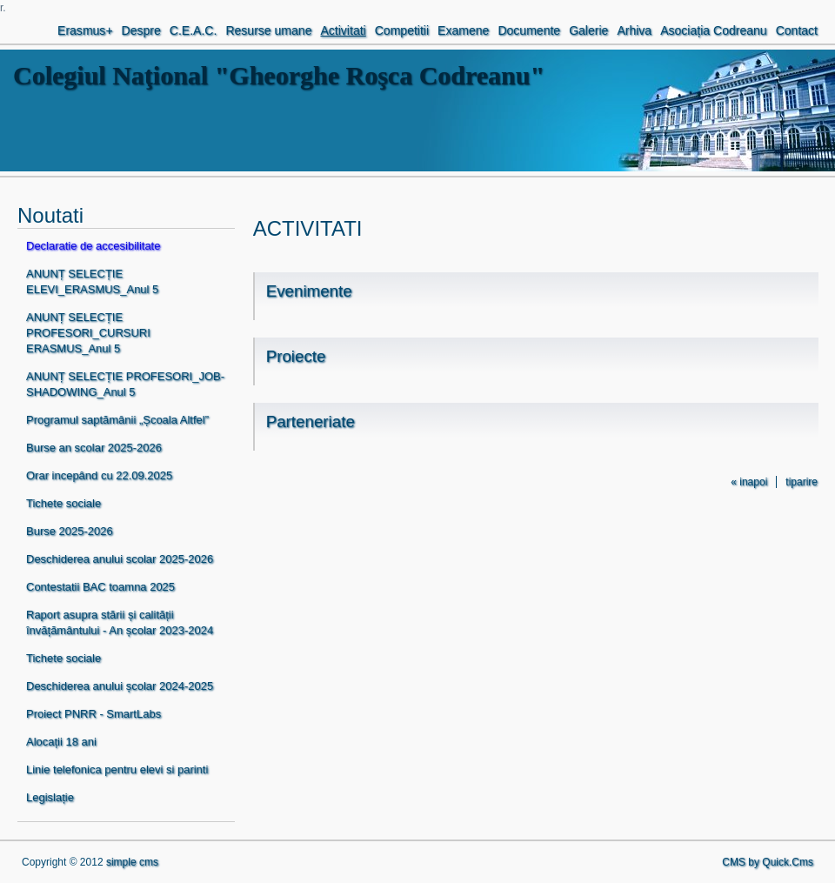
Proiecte (296, 356)
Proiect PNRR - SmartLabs (93, 713)
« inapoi (749, 482)
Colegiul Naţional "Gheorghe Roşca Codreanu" (278, 75)
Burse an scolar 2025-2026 (94, 447)
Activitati (342, 30)
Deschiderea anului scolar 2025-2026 (119, 558)
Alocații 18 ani (61, 741)
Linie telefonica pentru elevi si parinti (117, 769)
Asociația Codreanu (713, 30)
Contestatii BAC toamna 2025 (100, 586)
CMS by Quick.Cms (767, 862)
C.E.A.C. (193, 30)
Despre (141, 30)
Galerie (588, 30)
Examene (463, 30)
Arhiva (634, 30)
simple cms (132, 862)
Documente (529, 30)
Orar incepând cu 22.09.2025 (99, 475)
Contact (797, 30)
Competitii (402, 30)
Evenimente (309, 291)
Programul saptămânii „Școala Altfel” (117, 419)
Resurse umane (268, 30)
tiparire (801, 482)
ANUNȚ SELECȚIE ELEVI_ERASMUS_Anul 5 (92, 281)
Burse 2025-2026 (69, 531)
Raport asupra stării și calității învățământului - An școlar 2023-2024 (119, 622)
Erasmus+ (85, 30)
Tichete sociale (63, 503)
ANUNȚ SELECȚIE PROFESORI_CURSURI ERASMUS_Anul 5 (88, 333)
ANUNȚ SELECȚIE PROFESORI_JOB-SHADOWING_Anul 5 (125, 384)
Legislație (50, 797)
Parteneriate (310, 421)
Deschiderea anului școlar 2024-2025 (119, 685)
